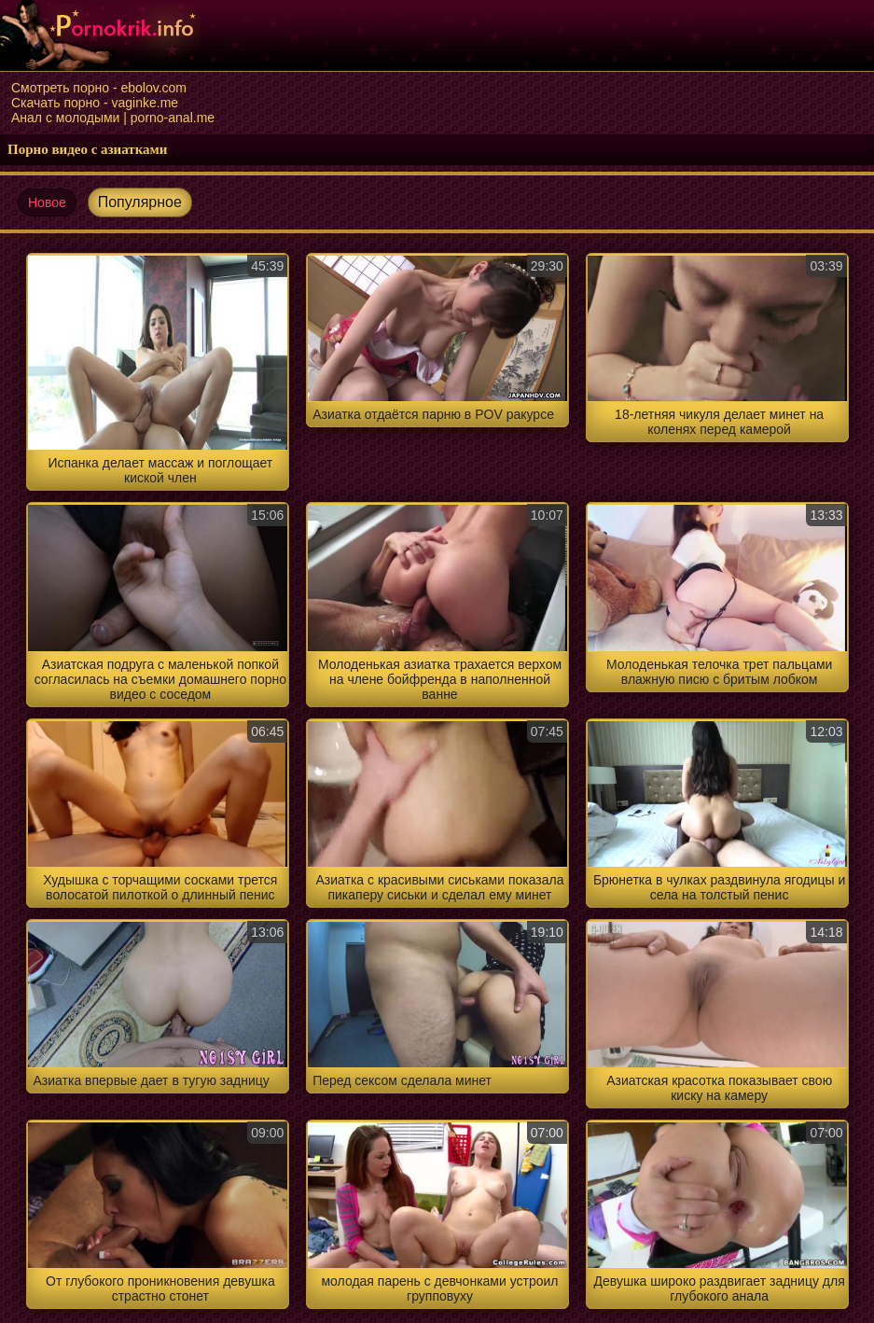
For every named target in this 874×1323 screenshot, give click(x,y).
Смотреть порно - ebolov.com (99, 87)
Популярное (140, 202)
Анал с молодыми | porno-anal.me (113, 117)
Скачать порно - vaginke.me (94, 102)
